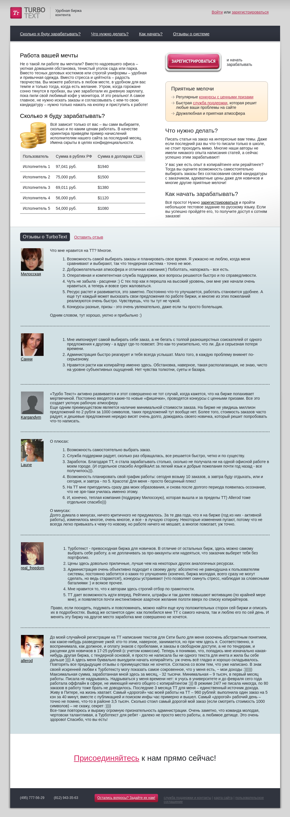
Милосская (31, 274)
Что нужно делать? (110, 33)
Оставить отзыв (88, 237)
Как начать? (151, 33)
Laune (26, 464)
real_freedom (32, 568)
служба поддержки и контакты (187, 798)
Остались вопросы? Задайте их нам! (126, 798)
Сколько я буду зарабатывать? (50, 33)
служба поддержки (210, 103)
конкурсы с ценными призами (226, 97)
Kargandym (31, 417)
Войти (217, 12)
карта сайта (223, 798)
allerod (27, 660)
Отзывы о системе (191, 33)
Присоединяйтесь (106, 758)
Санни (27, 359)
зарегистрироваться (250, 12)
